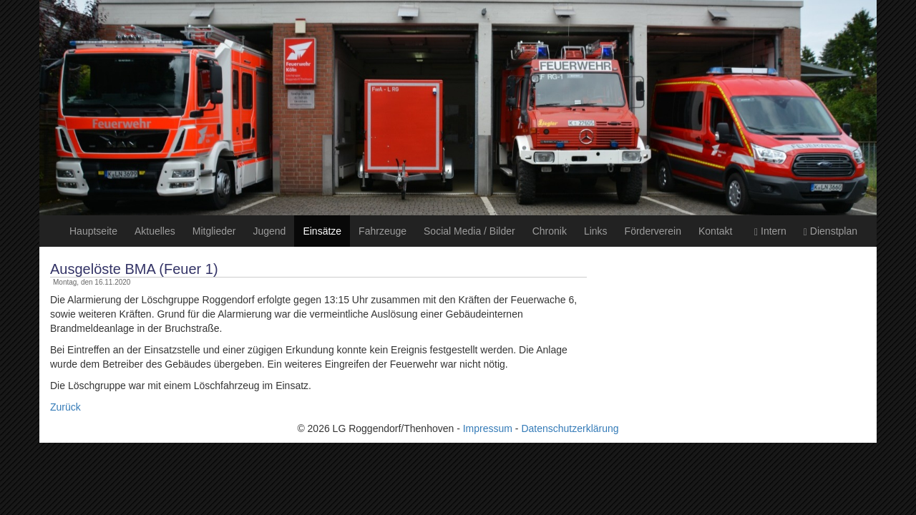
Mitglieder (214, 231)
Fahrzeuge (382, 231)
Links (596, 231)
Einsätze (322, 231)
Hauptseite (93, 231)
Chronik (549, 231)
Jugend (269, 231)
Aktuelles (155, 231)
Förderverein (653, 231)
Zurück (65, 407)
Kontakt (715, 231)
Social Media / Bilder (469, 231)
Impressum (487, 428)
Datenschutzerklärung (569, 428)
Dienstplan (830, 231)
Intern (770, 231)
